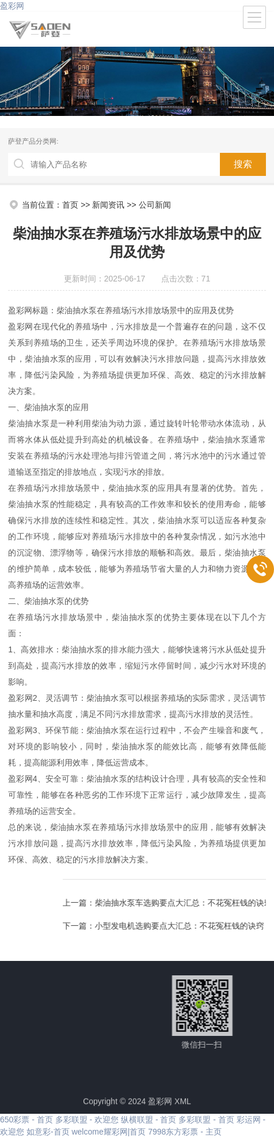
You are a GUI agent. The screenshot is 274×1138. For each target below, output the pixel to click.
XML (182, 1105)
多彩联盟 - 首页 (206, 1119)
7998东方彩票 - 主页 (185, 1131)
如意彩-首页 (48, 1131)
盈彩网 (12, 5)
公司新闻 (155, 204)
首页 (70, 204)
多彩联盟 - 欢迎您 (87, 1119)
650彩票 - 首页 (26, 1119)
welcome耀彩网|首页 (108, 1131)
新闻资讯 (108, 204)
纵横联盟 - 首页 (148, 1119)
